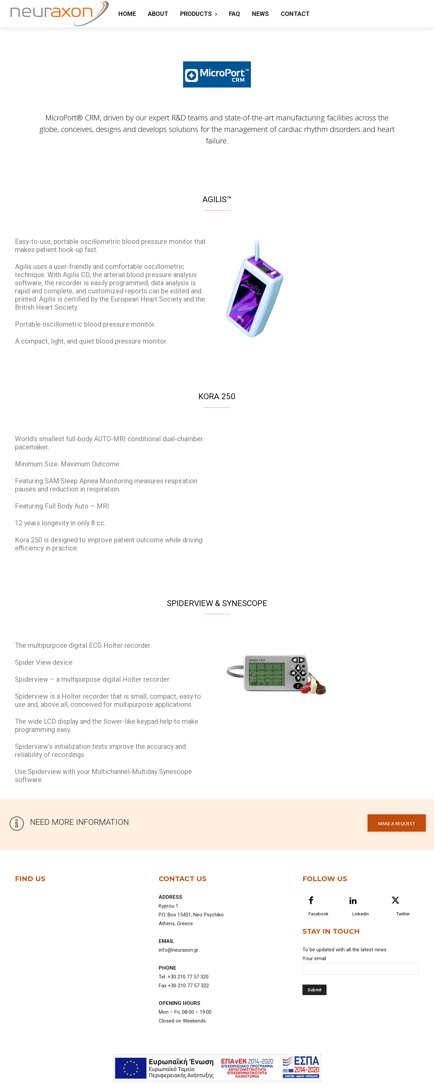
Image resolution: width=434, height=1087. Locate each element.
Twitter (403, 919)
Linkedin (360, 919)
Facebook (319, 919)
